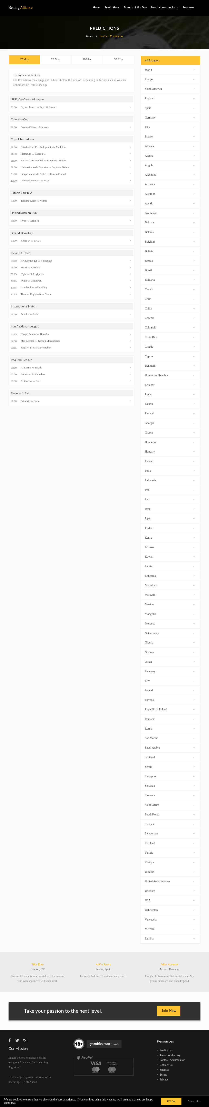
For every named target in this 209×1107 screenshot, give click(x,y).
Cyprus (170, 356)
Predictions (112, 7)
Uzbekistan (170, 910)
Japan (170, 518)
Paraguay (170, 671)
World (170, 69)
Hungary (170, 451)
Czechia (170, 317)
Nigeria (170, 642)
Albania (170, 146)
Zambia (170, 938)
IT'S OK (171, 1101)
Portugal (170, 699)
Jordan (170, 528)
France (170, 136)
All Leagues (152, 60)
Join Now (168, 1011)
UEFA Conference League (27, 99)
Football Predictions (111, 36)
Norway (170, 652)
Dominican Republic (170, 375)
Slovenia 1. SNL (20, 393)
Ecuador (170, 384)
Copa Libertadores (22, 139)
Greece (170, 432)
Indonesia (170, 480)
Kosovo (170, 547)
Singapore (170, 776)
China (170, 308)
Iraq (170, 499)
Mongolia (170, 614)
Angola (170, 165)
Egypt (170, 394)
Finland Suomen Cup (24, 212)
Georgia (170, 423)
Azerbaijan (170, 213)
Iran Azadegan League (25, 326)
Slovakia (170, 785)
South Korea (170, 814)
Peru (170, 680)
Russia (170, 728)
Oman (170, 661)
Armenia (170, 184)
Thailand (170, 843)
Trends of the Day (135, 7)
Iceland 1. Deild (20, 252)
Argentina (170, 174)
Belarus (170, 232)
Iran (170, 489)
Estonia (170, 403)
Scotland (170, 757)
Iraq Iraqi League (21, 359)
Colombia (170, 327)
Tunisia (170, 852)
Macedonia (170, 585)
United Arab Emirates (170, 881)
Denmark (170, 365)
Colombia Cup (20, 119)
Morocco (170, 623)
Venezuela (170, 919)
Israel (170, 508)
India (170, 470)
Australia (170, 193)
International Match (23, 306)
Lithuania (170, 575)
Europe (170, 79)
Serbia (170, 766)
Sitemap (164, 1069)
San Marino (170, 738)
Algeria (170, 155)
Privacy (164, 1079)
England (170, 98)
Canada (170, 289)
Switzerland (170, 833)
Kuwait (170, 556)
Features (188, 7)
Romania (170, 719)
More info (193, 1101)
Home (96, 7)
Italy (170, 127)
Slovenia (170, 795)
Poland (170, 690)
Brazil (170, 270)
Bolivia (170, 251)
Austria (170, 203)
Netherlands (170, 633)
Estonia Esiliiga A (21, 192)
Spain (170, 108)
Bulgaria (170, 279)
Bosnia (170, 260)
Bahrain (170, 222)
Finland (170, 413)
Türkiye (170, 862)
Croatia (170, 346)
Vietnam (170, 929)
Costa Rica (170, 337)
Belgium (170, 241)
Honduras (170, 442)
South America (170, 88)
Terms (163, 1074)
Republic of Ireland (170, 709)
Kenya (170, 537)
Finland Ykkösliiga (22, 232)
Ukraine (170, 871)
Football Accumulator (165, 7)
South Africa (170, 804)
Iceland (170, 461)
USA (170, 900)
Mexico (170, 604)
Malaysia (170, 594)
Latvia (170, 566)
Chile (170, 299)
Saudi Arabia (170, 747)
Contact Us (166, 1064)
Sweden (170, 824)
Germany (170, 117)
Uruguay (170, 890)
